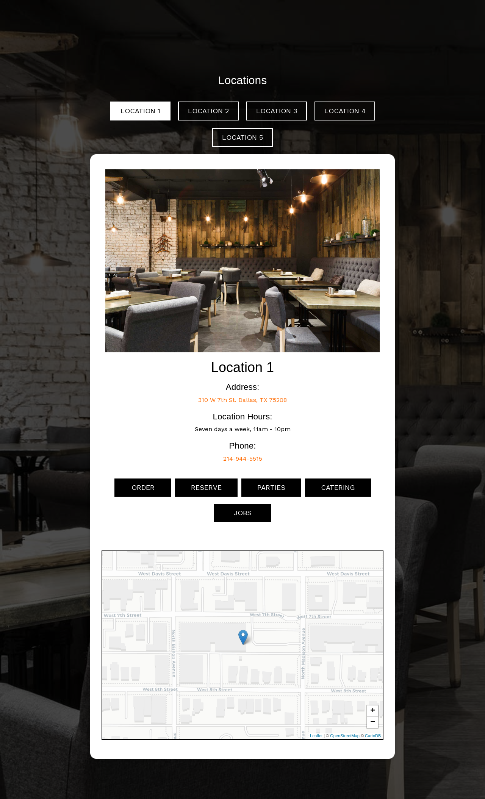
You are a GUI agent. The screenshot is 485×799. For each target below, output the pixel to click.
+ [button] (372, 711)
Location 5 (242, 137)
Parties (271, 487)
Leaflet (316, 735)
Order (142, 487)
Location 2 (208, 111)
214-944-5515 (242, 458)
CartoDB (373, 735)
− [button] (372, 722)
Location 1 (140, 111)
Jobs (243, 513)
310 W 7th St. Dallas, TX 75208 (242, 399)
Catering (338, 487)
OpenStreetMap (345, 735)
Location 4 (345, 111)
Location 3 (276, 111)
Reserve (206, 487)
